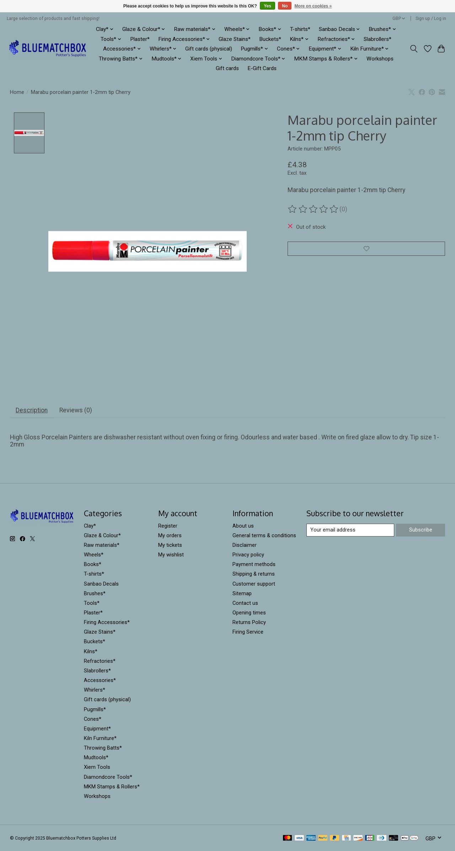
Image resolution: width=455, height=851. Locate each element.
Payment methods (253, 564)
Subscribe (420, 530)
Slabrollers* (377, 39)
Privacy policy (248, 554)
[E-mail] (350, 530)
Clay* (90, 526)
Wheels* (93, 554)
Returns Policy (249, 622)
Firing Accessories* (107, 622)
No (285, 6)
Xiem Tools (97, 767)
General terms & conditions (264, 535)
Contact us (245, 603)
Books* (92, 564)
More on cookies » (313, 6)
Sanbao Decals (101, 584)
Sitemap (242, 593)
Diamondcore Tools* (108, 777)
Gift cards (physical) (208, 49)
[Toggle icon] (413, 48)
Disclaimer (244, 545)
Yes (267, 6)
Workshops (380, 59)
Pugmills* (95, 709)
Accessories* (100, 680)
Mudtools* (96, 758)
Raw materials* (101, 545)
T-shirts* (300, 29)
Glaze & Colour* (102, 535)
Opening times (249, 612)
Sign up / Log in (431, 18)
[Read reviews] (313, 209)
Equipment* (97, 728)
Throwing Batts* (103, 748)
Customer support (253, 584)
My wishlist (171, 554)
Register (167, 526)
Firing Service (247, 632)
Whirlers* (94, 690)
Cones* (92, 719)
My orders (170, 535)
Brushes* (95, 593)
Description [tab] (32, 410)
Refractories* (100, 661)
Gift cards (227, 68)
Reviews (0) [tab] (75, 410)
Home (17, 92)
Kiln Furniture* (100, 738)
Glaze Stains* (235, 39)
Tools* (92, 603)
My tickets (170, 545)
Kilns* (90, 651)
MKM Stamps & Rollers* (112, 786)
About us (243, 526)
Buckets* (270, 39)
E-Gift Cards (262, 68)
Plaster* (140, 39)
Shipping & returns (253, 574)
